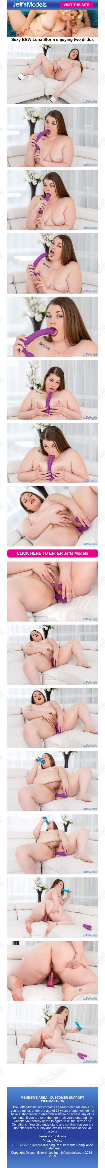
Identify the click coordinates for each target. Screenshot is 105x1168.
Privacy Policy (52, 1140)
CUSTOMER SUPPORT (67, 1097)
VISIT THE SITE (76, 5)
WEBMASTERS (52, 1101)
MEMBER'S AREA (34, 1097)
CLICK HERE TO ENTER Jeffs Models (52, 553)
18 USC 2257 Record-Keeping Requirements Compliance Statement (52, 1146)
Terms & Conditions (52, 1136)
